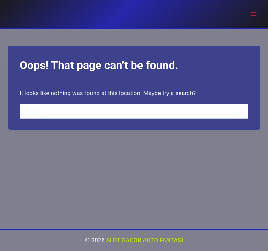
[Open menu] (253, 13)
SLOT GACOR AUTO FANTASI (144, 240)
